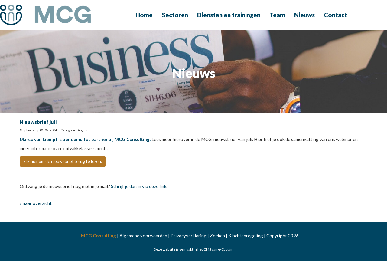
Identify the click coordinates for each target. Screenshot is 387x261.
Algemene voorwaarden (143, 235)
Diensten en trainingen (228, 14)
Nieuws (304, 14)
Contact (335, 14)
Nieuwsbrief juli (38, 122)
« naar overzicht (36, 203)
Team (277, 14)
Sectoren (175, 14)
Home (144, 14)
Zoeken (217, 235)
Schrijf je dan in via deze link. (139, 186)
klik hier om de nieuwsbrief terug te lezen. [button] (63, 161)
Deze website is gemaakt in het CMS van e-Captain (193, 249)
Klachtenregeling (245, 235)
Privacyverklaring (189, 235)
